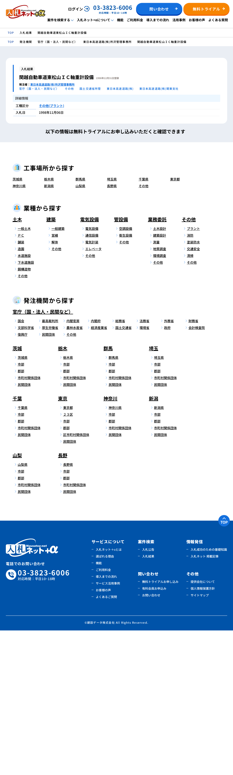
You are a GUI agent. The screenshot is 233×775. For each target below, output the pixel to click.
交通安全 (193, 393)
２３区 (68, 559)
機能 (120, 19)
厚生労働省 (50, 472)
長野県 (112, 330)
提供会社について (203, 726)
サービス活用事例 (108, 728)
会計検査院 (196, 472)
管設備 (121, 363)
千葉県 (143, 323)
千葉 (17, 543)
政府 (167, 472)
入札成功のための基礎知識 (209, 694)
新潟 (153, 543)
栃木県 (49, 323)
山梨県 (80, 330)
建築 (51, 363)
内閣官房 (72, 465)
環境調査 (159, 400)
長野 (62, 599)
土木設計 (159, 373)
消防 (190, 379)
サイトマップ (200, 739)
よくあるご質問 (106, 741)
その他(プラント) (51, 105)
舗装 (21, 386)
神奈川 (110, 543)
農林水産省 (74, 472)
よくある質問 (218, 19)
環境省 (144, 472)
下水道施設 (26, 407)
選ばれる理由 (105, 701)
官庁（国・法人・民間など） (43, 456)
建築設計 (159, 379)
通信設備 (91, 379)
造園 (21, 393)
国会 (21, 465)
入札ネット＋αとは (109, 694)
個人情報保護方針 (203, 733)
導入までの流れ (157, 19)
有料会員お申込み (154, 733)
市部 (21, 508)
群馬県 (80, 323)
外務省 (169, 465)
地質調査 (159, 393)
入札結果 (148, 701)
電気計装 (91, 386)
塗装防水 (193, 386)
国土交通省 (123, 472)
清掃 (190, 400)
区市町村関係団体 (74, 579)
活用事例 (178, 19)
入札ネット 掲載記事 (205, 701)
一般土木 (24, 373)
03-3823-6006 (44, 719)
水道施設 (24, 400)
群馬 (108, 492)
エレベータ (93, 393)
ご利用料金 (135, 19)
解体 (54, 386)
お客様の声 (197, 19)
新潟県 (49, 330)
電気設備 (89, 363)
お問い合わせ (151, 739)
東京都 (175, 323)
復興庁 (22, 479)
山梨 (17, 599)
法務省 (144, 465)
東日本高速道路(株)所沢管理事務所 (52, 84)
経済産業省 (99, 472)
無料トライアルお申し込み (160, 726)
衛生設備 (125, 379)
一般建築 (58, 373)
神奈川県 (19, 330)
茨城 (17, 492)
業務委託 (157, 363)
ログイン (75, 9)
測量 (156, 386)
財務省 (193, 465)
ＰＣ (21, 379)
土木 (17, 363)
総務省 (120, 465)
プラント (193, 373)
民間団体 (48, 479)
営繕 (54, 379)
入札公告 (148, 694)
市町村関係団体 (28, 522)
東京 (62, 543)
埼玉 (153, 492)
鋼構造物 (24, 413)
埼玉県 (112, 323)
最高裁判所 (50, 465)
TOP (224, 666)
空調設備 (125, 373)
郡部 (21, 515)
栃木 (62, 492)
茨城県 (17, 323)
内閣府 (96, 465)
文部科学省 (26, 472)
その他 (143, 330)
